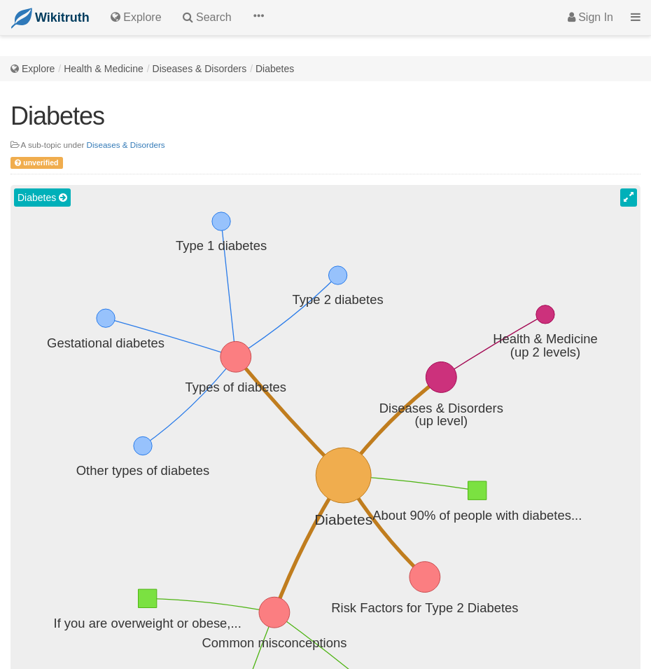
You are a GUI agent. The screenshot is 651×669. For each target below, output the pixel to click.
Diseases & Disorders (200, 68)
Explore (38, 68)
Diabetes (274, 68)
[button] (258, 17)
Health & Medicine (104, 68)
